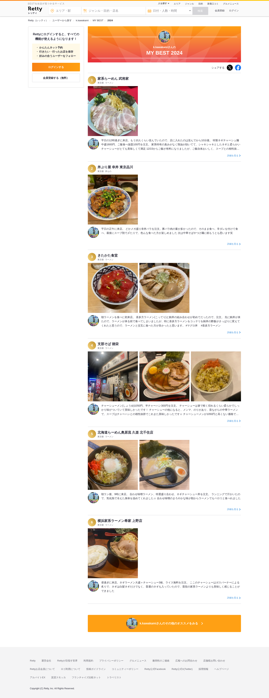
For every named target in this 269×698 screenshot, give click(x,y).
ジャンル (189, 3)
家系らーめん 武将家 (113, 78)
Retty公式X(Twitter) (182, 669)
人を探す (162, 3)
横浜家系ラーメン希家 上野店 (120, 521)
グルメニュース (231, 3)
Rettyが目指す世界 (67, 660)
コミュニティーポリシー (125, 669)
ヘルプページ (221, 669)
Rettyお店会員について (42, 669)
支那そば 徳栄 (108, 344)
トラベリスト (114, 677)
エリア (177, 3)
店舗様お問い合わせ (214, 660)
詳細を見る (232, 155)
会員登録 (220, 10)
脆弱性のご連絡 (160, 660)
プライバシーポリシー (111, 660)
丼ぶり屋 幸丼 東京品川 (115, 167)
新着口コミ (213, 3)
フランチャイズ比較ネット (86, 677)
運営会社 (46, 660)
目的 (200, 3)
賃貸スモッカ (58, 677)
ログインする (56, 67)
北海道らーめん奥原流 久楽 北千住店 (125, 432)
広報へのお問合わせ (186, 660)
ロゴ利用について (70, 669)
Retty (32, 660)
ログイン (234, 10)
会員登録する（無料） (56, 77)
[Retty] (35, 10)
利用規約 (88, 660)
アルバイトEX (37, 677)
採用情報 (203, 669)
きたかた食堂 (108, 255)
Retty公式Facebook (155, 669)
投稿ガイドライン (96, 669)
